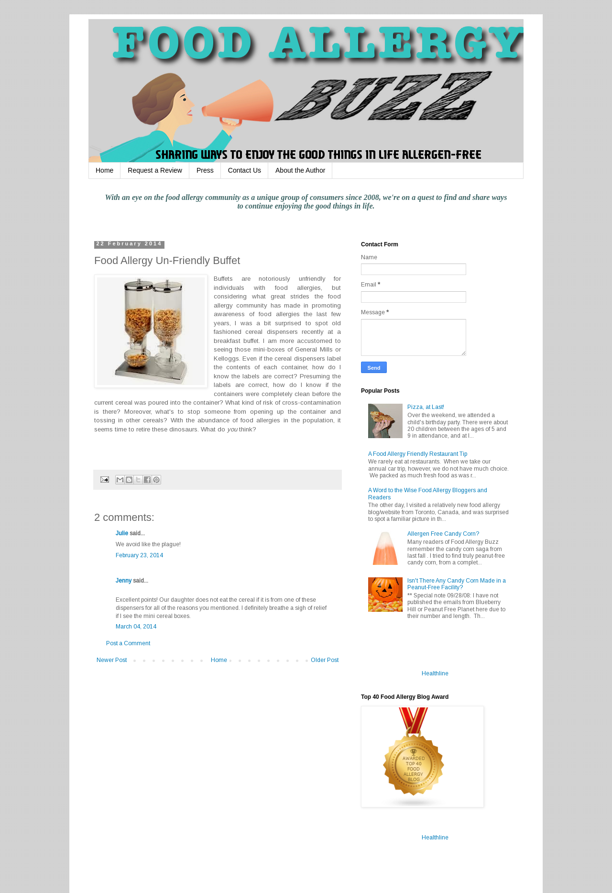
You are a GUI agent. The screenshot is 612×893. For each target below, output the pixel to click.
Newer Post (112, 660)
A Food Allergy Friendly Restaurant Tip (417, 454)
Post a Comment (128, 643)
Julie (122, 533)
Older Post (325, 660)
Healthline (435, 673)
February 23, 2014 (139, 555)
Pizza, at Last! (425, 407)
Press (205, 170)
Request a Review (155, 170)
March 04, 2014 (136, 626)
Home (104, 170)
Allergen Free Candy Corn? (443, 533)
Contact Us (244, 170)
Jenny (123, 580)
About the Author (300, 170)
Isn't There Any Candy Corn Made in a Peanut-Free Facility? (456, 584)
